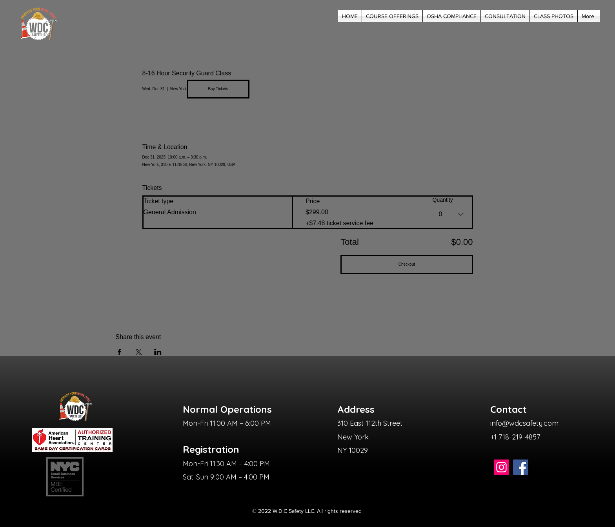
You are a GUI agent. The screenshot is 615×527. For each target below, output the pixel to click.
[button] (392, 16)
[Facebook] (520, 467)
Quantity (443, 200)
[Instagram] (501, 467)
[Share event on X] (138, 352)
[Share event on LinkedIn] (158, 352)
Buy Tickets (218, 89)
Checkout (406, 264)
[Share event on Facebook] (119, 352)
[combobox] (452, 214)
